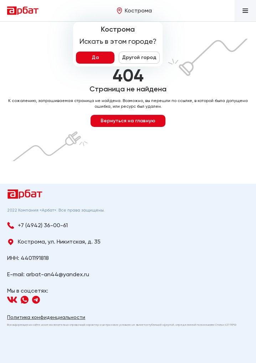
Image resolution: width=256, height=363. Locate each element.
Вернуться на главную (128, 121)
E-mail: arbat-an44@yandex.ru (48, 274)
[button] (245, 11)
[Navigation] (12, 300)
